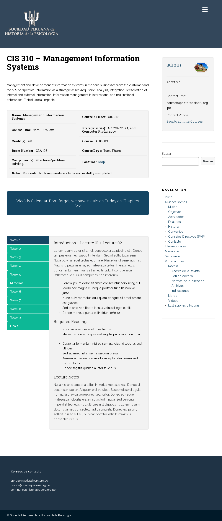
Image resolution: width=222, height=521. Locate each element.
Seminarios (172, 256)
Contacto (174, 241)
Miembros (172, 251)
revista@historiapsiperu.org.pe (30, 485)
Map (101, 162)
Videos (173, 300)
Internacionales (175, 246)
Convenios (175, 231)
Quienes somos (176, 202)
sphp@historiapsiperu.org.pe (29, 480)
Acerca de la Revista (185, 271)
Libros (172, 295)
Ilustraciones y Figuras (183, 305)
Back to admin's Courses (184, 121)
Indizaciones (180, 290)
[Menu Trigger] (205, 9)
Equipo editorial (182, 276)
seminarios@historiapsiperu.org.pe (33, 489)
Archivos (177, 285)
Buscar (166, 153)
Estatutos (174, 222)
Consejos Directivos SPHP (186, 236)
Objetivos (174, 212)
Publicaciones (174, 261)
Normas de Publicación (187, 281)
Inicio (168, 197)
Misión (172, 207)
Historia (173, 226)
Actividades (176, 217)
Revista (173, 266)
